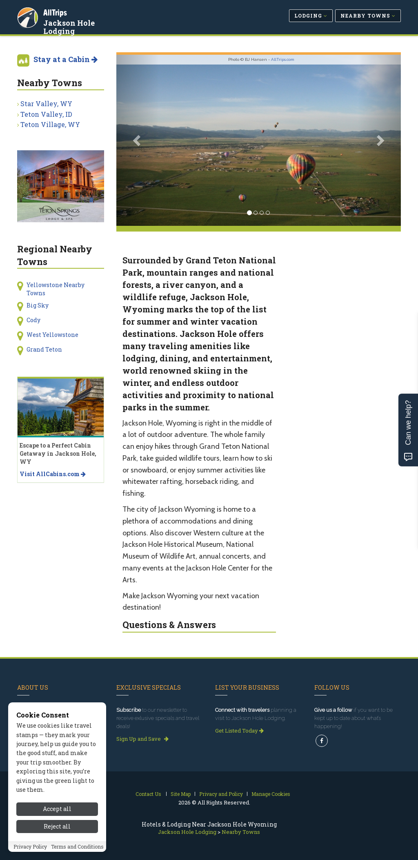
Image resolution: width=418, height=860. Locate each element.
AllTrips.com (282, 59)
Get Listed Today (239, 730)
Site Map (181, 794)
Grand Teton (44, 349)
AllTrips (56, 11)
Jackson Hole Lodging (70, 26)
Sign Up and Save (142, 738)
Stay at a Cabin (65, 59)
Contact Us (148, 794)
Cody (33, 320)
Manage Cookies (270, 794)
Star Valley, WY (46, 103)
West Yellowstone (52, 335)
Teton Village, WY (50, 124)
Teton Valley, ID (46, 114)
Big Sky (38, 305)
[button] (137, 140)
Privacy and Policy (221, 794)
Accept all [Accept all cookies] (57, 820)
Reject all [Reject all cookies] (57, 837)
